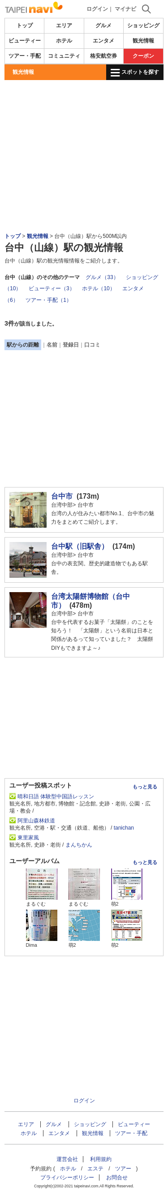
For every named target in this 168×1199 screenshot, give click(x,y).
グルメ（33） (102, 277)
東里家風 (28, 838)
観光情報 (143, 41)
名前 (52, 345)
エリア (64, 25)
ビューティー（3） (52, 288)
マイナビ (125, 9)
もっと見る (145, 786)
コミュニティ (64, 56)
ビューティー (25, 41)
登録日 (71, 345)
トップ (25, 25)
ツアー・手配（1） (49, 300)
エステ (95, 1168)
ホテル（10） (98, 288)
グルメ (103, 25)
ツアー (123, 1168)
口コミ (92, 345)
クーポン (143, 56)
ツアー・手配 (25, 56)
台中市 (62, 496)
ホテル (64, 41)
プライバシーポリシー (67, 1177)
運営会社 (67, 1159)
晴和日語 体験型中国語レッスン (55, 796)
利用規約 (101, 1159)
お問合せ (117, 1177)
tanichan (124, 828)
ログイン (97, 9)
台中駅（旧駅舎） (79, 546)
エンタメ (103, 41)
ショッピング (143, 25)
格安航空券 (103, 56)
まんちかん (78, 845)
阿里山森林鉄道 (38, 821)
